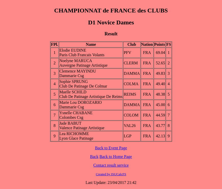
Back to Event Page (111, 148)
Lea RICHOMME (74, 134)
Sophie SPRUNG (73, 81)
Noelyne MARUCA (75, 61)
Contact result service (111, 165)
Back (94, 156)
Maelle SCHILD (72, 92)
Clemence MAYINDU (77, 71)
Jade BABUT (70, 123)
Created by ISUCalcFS (111, 174)
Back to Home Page (115, 156)
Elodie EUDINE (72, 50)
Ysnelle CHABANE (76, 113)
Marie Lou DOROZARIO (80, 102)
